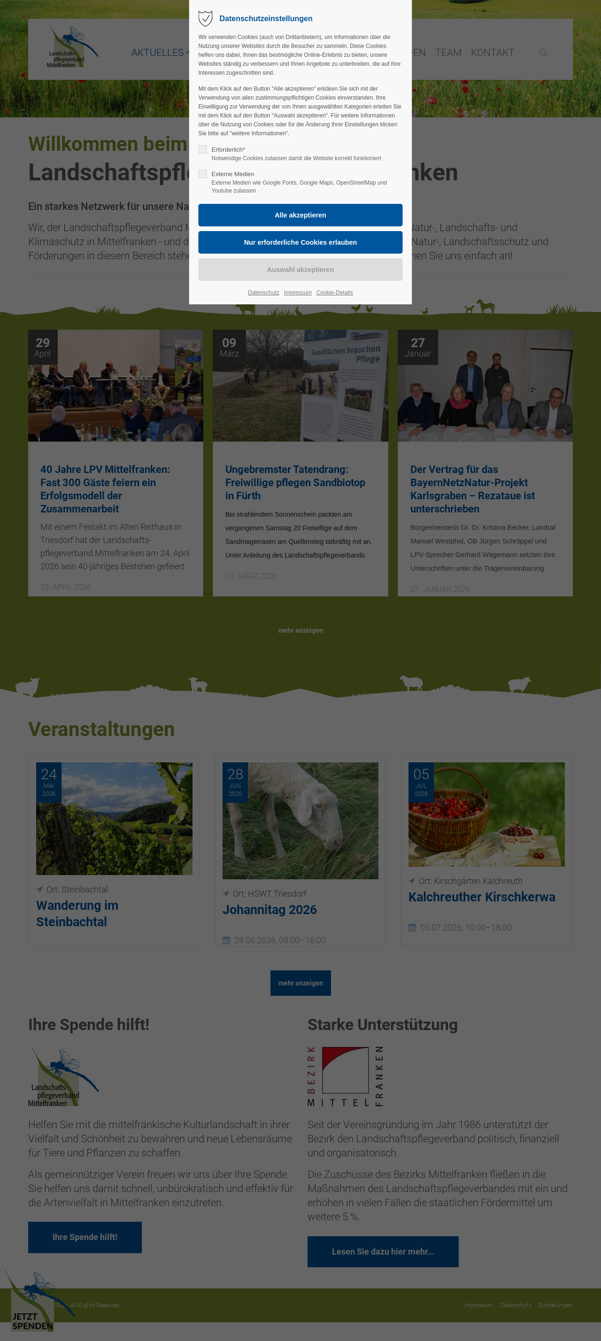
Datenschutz (263, 292)
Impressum (298, 292)
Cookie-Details (334, 292)
